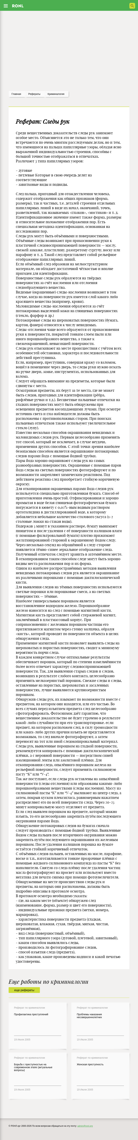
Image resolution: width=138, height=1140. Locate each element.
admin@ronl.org (85, 1126)
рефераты (34, 94)
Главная (16, 94)
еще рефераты (24, 990)
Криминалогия (56, 94)
